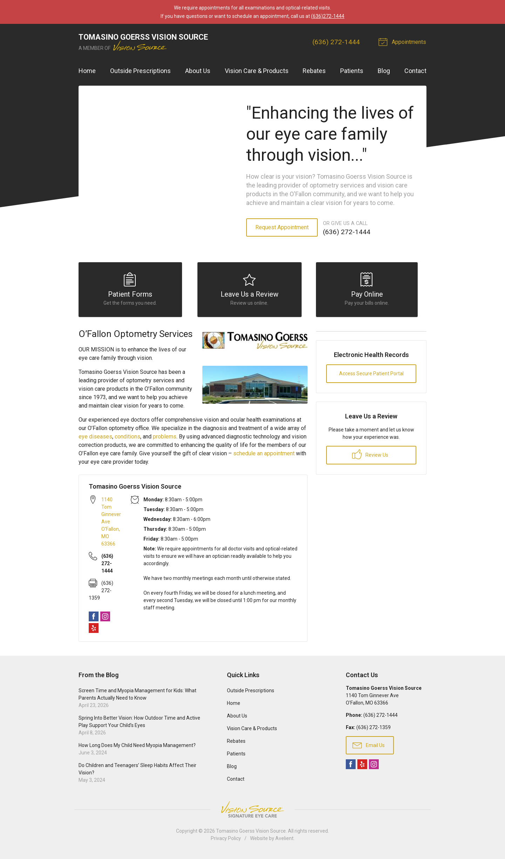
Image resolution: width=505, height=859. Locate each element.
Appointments (403, 41)
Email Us (368, 747)
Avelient (284, 840)
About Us (197, 70)
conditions (127, 438)
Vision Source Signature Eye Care (252, 811)
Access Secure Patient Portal (371, 375)
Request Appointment (282, 227)
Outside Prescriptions (140, 70)
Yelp (94, 630)
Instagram (105, 618)
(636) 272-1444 (337, 42)
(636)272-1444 (327, 16)
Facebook (94, 618)
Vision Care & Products (257, 70)
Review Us (370, 456)
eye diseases (95, 438)
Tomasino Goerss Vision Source (251, 833)
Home (87, 70)
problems (164, 438)
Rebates (314, 70)
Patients (351, 70)
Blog (384, 70)
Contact (415, 70)
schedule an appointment (264, 455)
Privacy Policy (226, 840)
